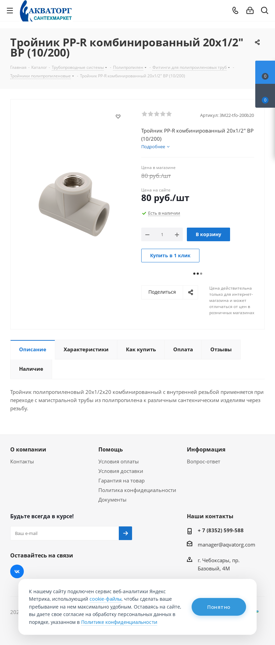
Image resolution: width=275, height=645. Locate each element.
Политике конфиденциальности (119, 622)
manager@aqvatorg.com (226, 544)
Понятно (218, 606)
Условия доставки (120, 470)
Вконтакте (17, 571)
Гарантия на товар (121, 480)
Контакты (22, 461)
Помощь (110, 449)
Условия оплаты (118, 461)
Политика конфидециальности (137, 490)
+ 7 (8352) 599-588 (221, 530)
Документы (112, 499)
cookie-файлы (106, 599)
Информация (206, 449)
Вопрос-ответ (203, 461)
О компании (28, 449)
